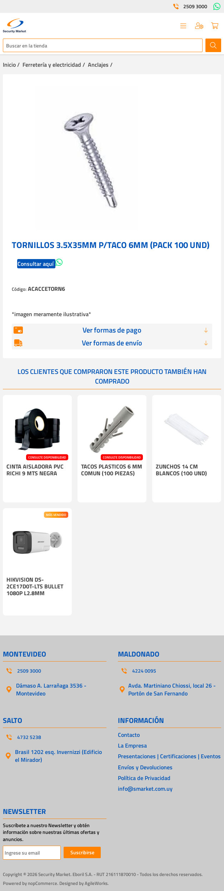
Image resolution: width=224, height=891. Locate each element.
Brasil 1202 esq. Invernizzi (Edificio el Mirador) (58, 756)
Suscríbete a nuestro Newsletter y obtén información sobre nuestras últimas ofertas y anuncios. (51, 832)
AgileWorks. (97, 883)
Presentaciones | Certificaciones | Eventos (169, 756)
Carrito (214, 25)
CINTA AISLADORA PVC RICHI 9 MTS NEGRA (35, 469)
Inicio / (11, 65)
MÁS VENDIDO (56, 514)
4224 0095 (144, 670)
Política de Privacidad (144, 778)
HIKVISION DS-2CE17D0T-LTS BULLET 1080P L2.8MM (34, 586)
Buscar (213, 45)
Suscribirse (82, 852)
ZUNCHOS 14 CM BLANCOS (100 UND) (181, 469)
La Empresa (132, 745)
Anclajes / (100, 65)
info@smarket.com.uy (145, 789)
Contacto (129, 735)
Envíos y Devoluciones (145, 767)
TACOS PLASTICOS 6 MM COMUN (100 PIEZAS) (111, 469)
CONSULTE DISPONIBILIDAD (47, 457)
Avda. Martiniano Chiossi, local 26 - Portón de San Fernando (172, 689)
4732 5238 (29, 737)
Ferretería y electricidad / (54, 65)
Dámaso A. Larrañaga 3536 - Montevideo (51, 689)
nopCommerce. (43, 883)
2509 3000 (195, 6)
